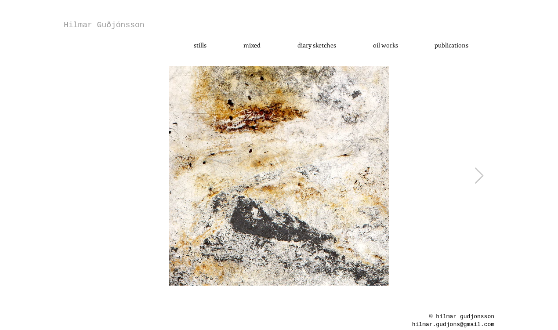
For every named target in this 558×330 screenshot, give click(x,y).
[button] (200, 45)
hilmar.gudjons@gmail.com (453, 324)
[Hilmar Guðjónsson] (104, 25)
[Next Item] (479, 176)
